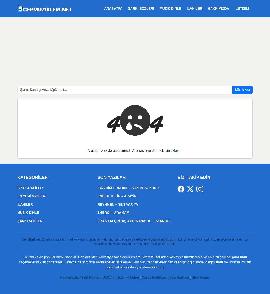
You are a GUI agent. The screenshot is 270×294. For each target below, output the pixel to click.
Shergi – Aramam (113, 213)
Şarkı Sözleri (141, 8)
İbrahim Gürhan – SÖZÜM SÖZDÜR (128, 188)
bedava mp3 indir (162, 239)
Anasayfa (113, 8)
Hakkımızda (218, 8)
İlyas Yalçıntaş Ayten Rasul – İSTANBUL (134, 221)
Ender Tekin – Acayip (116, 196)
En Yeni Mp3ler (31, 196)
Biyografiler (30, 188)
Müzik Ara (242, 90)
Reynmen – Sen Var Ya (117, 204)
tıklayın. (176, 150)
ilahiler (194, 8)
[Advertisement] (135, 49)
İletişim (242, 8)
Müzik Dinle (170, 8)
